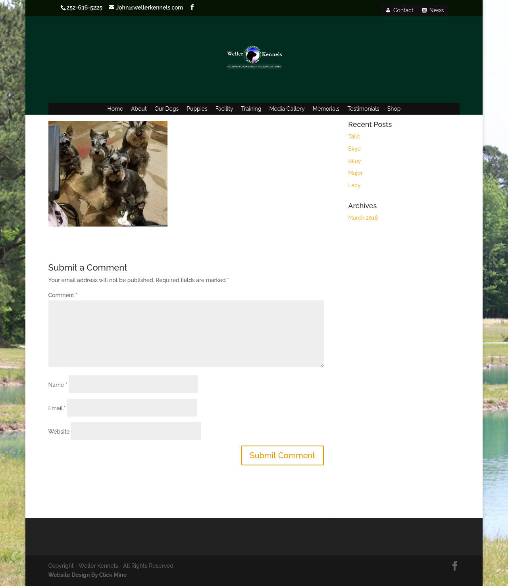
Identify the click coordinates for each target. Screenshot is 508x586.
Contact (403, 10)
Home (115, 109)
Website (59, 431)
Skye (354, 149)
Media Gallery (286, 109)
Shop (394, 109)
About (138, 109)
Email (57, 408)
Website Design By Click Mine (87, 575)
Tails (354, 136)
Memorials (326, 109)
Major (355, 173)
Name (57, 385)
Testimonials (363, 109)
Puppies (197, 109)
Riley (354, 161)
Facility (224, 109)
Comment (62, 295)
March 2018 (363, 218)
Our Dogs (167, 109)
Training (251, 109)
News (436, 10)
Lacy (354, 185)
